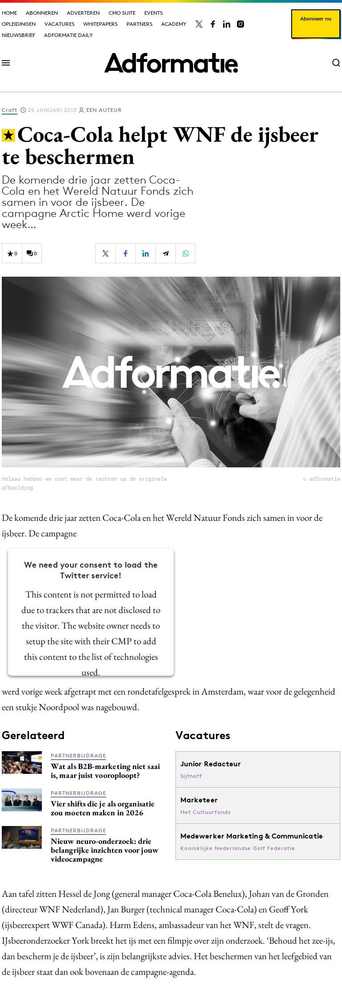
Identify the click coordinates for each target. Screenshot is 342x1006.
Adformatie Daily (68, 35)
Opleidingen (19, 23)
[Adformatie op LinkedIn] (226, 24)
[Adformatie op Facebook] (212, 24)
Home (9, 12)
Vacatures (59, 23)
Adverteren (83, 12)
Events (153, 12)
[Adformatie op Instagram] (240, 24)
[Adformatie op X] (199, 24)
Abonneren (42, 12)
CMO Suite (122, 12)
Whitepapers (100, 23)
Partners (139, 23)
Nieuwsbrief (18, 35)
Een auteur (104, 109)
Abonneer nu (315, 18)
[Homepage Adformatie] (171, 63)
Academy (173, 23)
